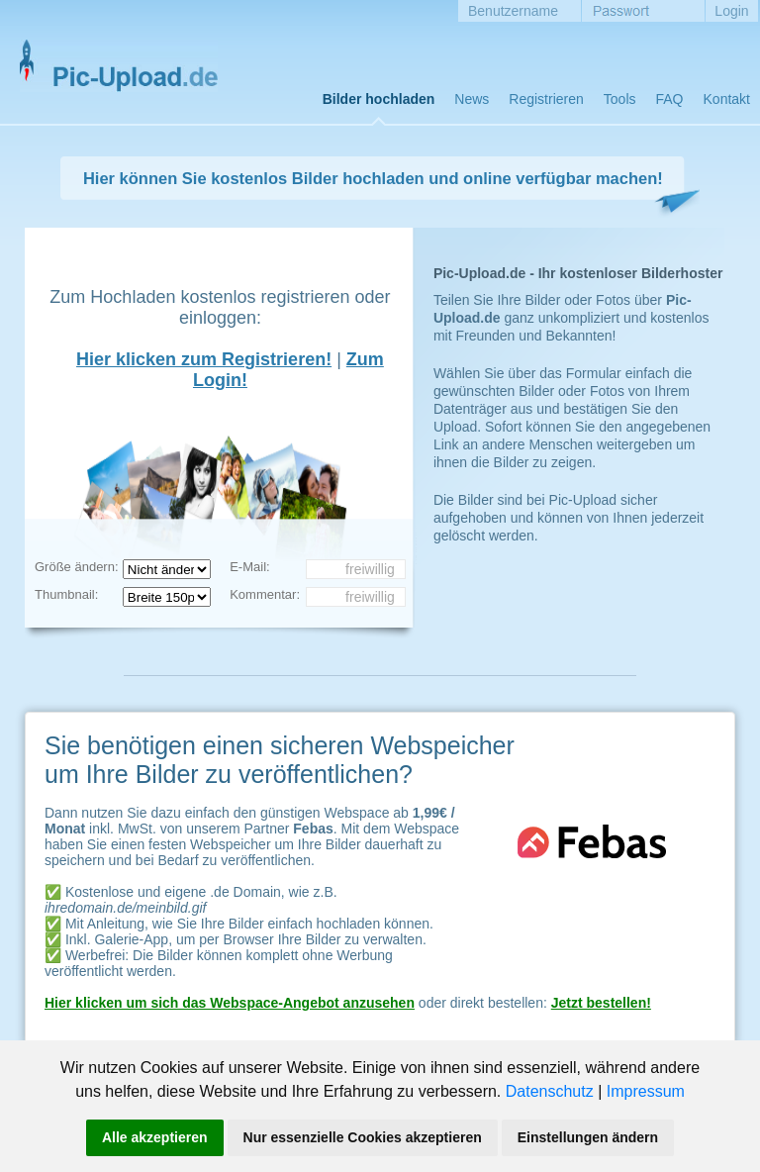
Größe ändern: (77, 566)
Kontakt (727, 99)
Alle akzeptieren (155, 1137)
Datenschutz (550, 1091)
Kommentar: (265, 594)
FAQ (670, 99)
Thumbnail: (66, 594)
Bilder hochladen (379, 99)
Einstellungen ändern (588, 1137)
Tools (620, 99)
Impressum (646, 1091)
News (471, 99)
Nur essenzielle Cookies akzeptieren (362, 1137)
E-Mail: (249, 566)
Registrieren (546, 99)
